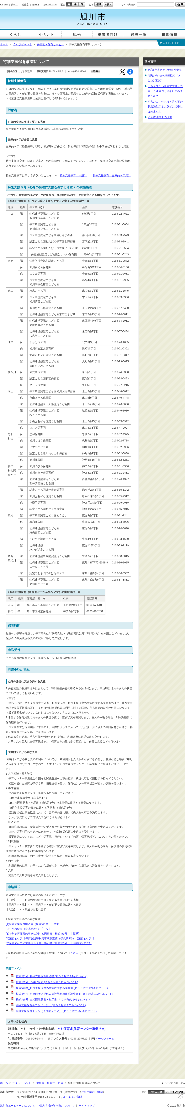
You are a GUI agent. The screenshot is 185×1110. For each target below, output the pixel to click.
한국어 (35, 4)
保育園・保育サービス (50, 44)
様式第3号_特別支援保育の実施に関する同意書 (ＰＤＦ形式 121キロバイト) (59, 988)
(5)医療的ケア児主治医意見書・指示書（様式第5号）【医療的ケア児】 (49, 943)
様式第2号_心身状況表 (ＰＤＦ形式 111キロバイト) (44, 982)
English (4, 4)
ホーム (4, 44)
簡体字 (14, 4)
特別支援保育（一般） (73, 175)
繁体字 (25, 4)
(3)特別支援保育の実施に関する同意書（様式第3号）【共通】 (43, 933)
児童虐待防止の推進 (160, 117)
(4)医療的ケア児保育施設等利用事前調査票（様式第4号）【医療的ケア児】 (51, 938)
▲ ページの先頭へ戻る (173, 1083)
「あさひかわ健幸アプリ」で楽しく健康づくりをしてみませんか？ (165, 91)
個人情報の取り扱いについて (56, 1105)
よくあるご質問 (72, 1096)
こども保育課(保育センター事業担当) (80, 1028)
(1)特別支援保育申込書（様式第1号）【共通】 (34, 924)
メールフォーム (104, 1038)
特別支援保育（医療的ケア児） (112, 175)
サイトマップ (87, 1105)
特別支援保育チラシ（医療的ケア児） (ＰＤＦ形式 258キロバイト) (53, 1011)
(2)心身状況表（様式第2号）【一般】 (28, 928)
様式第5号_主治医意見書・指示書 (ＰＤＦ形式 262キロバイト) (51, 999)
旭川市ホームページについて (17, 1105)
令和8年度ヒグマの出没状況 (165, 69)
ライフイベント (22, 44)
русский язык (50, 4)
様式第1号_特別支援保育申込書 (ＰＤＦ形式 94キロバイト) (48, 976)
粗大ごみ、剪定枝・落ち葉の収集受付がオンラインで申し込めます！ (165, 106)
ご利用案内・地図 (92, 1091)
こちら (74, 953)
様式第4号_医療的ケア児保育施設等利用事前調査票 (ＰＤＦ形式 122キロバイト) (61, 993)
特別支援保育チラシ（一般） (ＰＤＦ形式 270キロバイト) (48, 1005)
